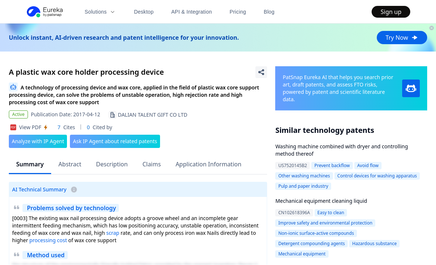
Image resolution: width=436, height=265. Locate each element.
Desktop (143, 12)
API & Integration (191, 12)
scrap (112, 232)
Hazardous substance (374, 243)
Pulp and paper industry (303, 186)
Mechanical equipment (302, 254)
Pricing (238, 12)
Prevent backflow (332, 165)
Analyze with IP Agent (38, 141)
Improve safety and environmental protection (325, 223)
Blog (269, 12)
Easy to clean (331, 212)
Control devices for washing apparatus (377, 176)
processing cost (48, 240)
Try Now (402, 37)
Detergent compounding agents (311, 243)
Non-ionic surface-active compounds (316, 233)
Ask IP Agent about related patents (115, 141)
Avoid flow (368, 165)
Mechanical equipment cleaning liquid (321, 200)
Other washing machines (304, 176)
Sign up (390, 12)
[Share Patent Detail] (261, 72)
